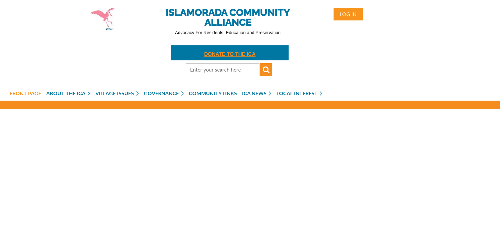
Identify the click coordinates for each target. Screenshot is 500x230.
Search (266, 69)
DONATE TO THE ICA (229, 54)
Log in (348, 14)
